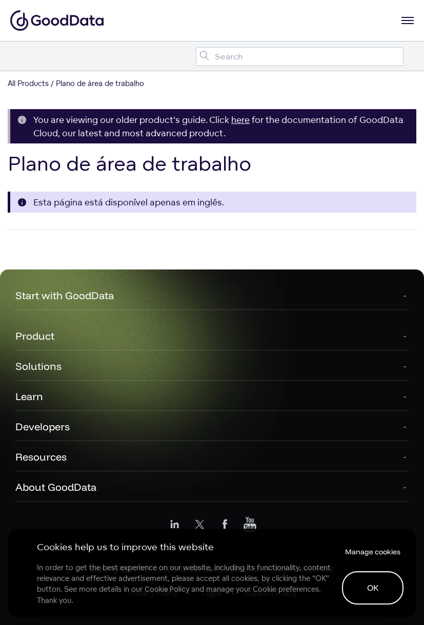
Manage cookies (372, 551)
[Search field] (299, 56)
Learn (29, 396)
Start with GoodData (64, 295)
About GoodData (55, 487)
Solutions (38, 366)
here (240, 119)
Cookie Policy (167, 589)
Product (34, 335)
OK (373, 587)
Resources (41, 456)
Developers (42, 426)
